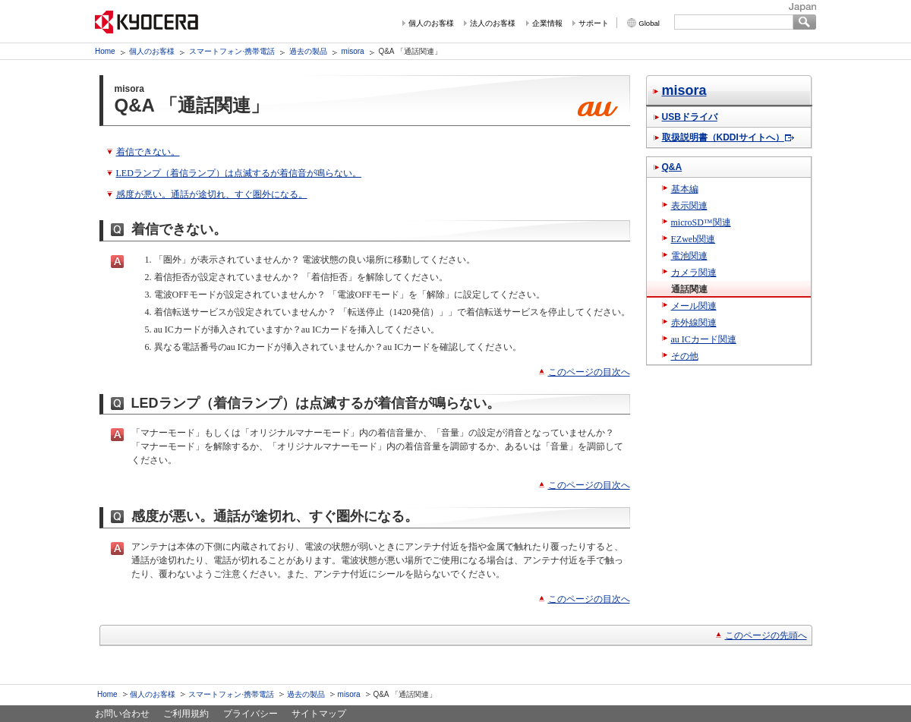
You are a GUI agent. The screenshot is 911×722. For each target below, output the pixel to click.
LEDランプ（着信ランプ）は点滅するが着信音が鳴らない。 (238, 173)
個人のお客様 (431, 23)
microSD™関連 (701, 222)
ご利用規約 (186, 713)
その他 (684, 356)
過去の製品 (308, 51)
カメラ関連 (694, 272)
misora (353, 51)
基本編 (684, 189)
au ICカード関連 (703, 339)
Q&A (672, 167)
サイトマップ (319, 713)
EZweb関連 (693, 239)
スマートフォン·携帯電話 (232, 51)
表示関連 (689, 205)
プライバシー (250, 713)
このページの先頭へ (766, 635)
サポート (593, 23)
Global (649, 23)
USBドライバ (689, 117)
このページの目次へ (589, 372)
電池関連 (689, 256)
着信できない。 (148, 152)
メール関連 (694, 306)
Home (105, 51)
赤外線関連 (694, 322)
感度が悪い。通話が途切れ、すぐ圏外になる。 (211, 194)
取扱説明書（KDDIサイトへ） (723, 137)
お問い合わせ (122, 713)
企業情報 (547, 23)
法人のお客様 (492, 23)
